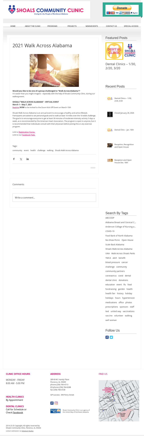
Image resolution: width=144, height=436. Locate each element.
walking (50, 150)
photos (128, 302)
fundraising (110, 289)
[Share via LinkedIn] (27, 159)
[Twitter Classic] (111, 337)
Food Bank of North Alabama (118, 235)
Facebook (18, 412)
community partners (115, 271)
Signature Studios (27, 431)
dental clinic (111, 280)
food (130, 284)
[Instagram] (56, 403)
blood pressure (112, 262)
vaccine (108, 315)
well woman (111, 320)
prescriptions (111, 306)
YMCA (108, 258)
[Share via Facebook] (14, 159)
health (33, 150)
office (121, 302)
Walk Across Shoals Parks (123, 253)
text (107, 311)
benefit (122, 258)
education (110, 284)
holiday (128, 293)
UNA (107, 253)
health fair (110, 293)
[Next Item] (132, 51)
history (120, 293)
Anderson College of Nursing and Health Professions (120, 226)
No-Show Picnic (112, 240)
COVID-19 (109, 231)
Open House (127, 240)
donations (123, 280)
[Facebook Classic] (107, 337)
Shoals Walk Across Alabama (67, 150)
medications (111, 302)
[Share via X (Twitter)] (20, 159)
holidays (109, 298)
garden (121, 289)
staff (132, 306)
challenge (41, 150)
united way (116, 311)
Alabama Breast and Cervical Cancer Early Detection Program (120, 222)
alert (115, 258)
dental (128, 275)
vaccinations (128, 311)
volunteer (118, 315)
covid (120, 275)
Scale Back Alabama (114, 244)
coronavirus (111, 275)
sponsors (124, 306)
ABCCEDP (109, 217)
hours (118, 298)
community (17, 150)
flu (124, 284)
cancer (125, 262)
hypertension (128, 298)
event (26, 150)
